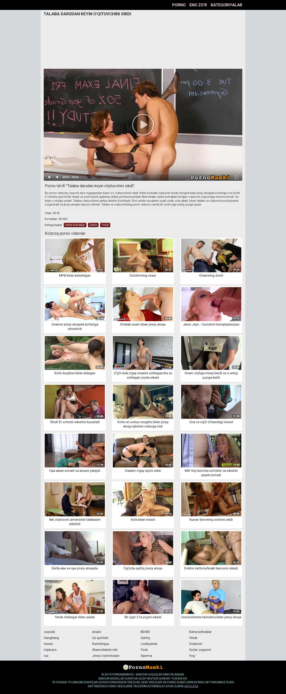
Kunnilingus (100, 644)
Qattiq (93, 225)
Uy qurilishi (100, 638)
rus (46, 656)
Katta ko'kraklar (75, 225)
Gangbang (51, 638)
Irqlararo (50, 650)
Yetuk (105, 225)
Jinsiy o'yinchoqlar (106, 656)
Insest (48, 644)
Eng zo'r (198, 5)
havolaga (191, 686)
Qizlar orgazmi (200, 650)
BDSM (145, 632)
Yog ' (192, 656)
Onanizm (195, 644)
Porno (179, 5)
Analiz (96, 632)
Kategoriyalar (226, 5)
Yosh (144, 650)
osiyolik (49, 632)
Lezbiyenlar (149, 644)
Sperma (146, 656)
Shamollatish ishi (105, 650)
